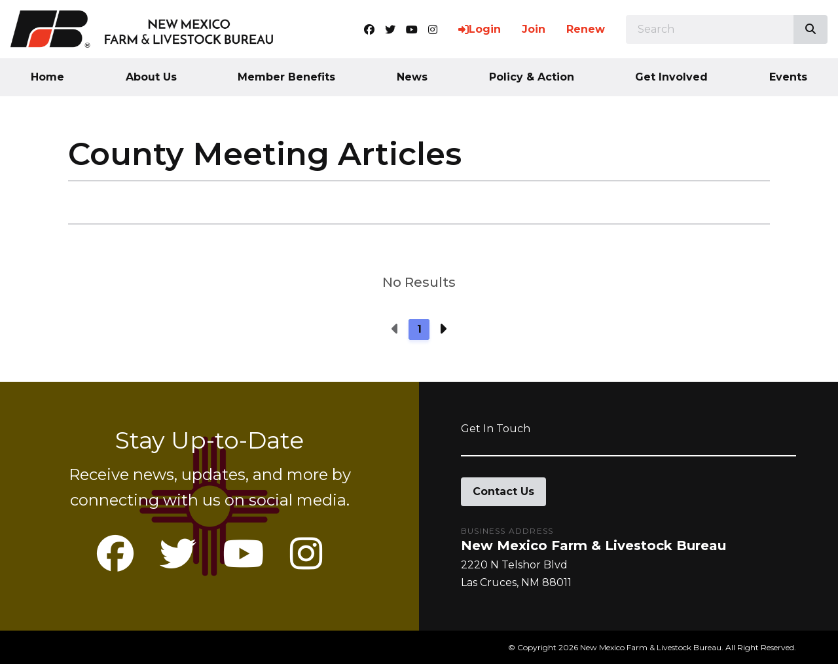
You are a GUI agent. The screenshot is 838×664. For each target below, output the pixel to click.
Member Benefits (286, 77)
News (412, 77)
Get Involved (671, 77)
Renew (585, 29)
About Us (151, 77)
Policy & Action (531, 77)
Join (533, 29)
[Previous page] (395, 329)
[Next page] (442, 329)
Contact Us (503, 491)
